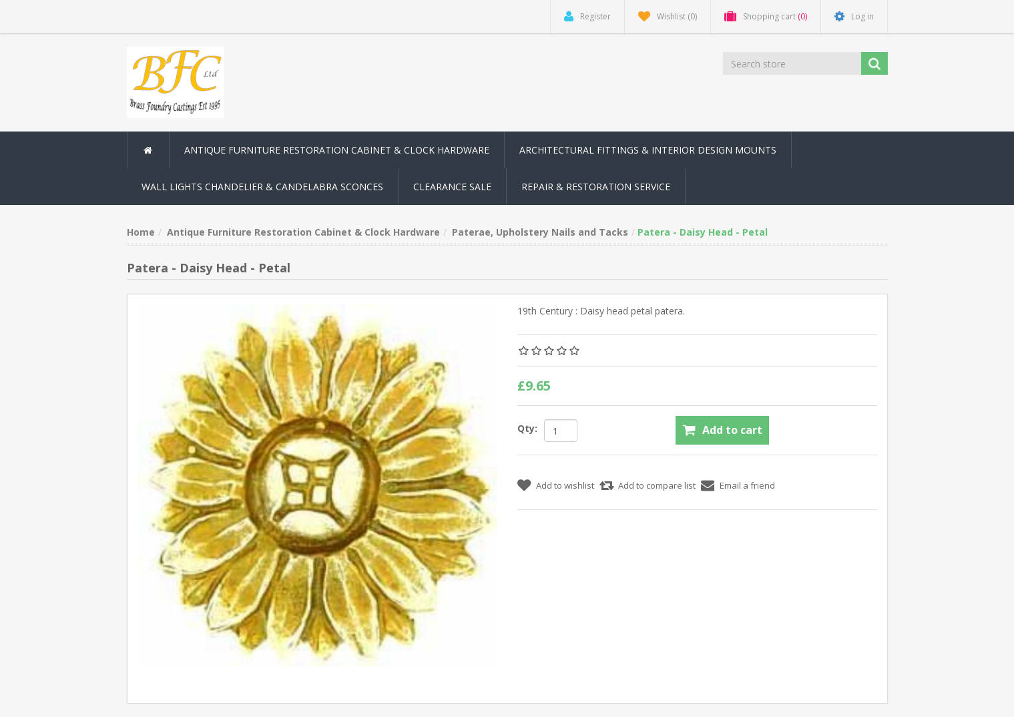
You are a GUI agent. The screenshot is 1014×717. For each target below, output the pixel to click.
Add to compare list (657, 485)
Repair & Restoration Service (595, 186)
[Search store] (793, 63)
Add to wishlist (565, 485)
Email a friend (747, 485)
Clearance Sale (452, 186)
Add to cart (732, 430)
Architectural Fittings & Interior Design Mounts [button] (647, 150)
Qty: (527, 428)
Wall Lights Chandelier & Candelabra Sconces (262, 186)
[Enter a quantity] (560, 430)
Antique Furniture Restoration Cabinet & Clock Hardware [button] (336, 150)
